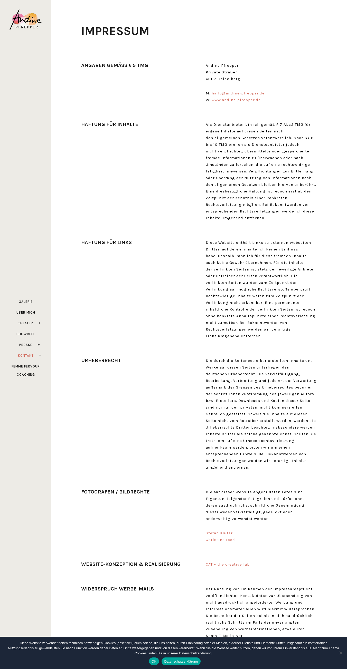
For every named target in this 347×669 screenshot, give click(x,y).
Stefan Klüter (219, 533)
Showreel (25, 334)
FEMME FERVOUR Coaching (26, 370)
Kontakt (26, 355)
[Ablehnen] (340, 652)
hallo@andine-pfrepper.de (238, 93)
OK (154, 661)
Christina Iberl (221, 539)
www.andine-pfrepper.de (236, 100)
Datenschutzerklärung (181, 661)
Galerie (26, 302)
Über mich (25, 312)
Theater (25, 323)
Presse (25, 345)
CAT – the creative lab (228, 564)
